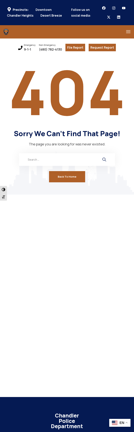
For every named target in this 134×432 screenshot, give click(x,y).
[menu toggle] (125, 31)
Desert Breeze (51, 15)
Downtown (44, 10)
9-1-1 (27, 49)
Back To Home (67, 176)
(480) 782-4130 (50, 49)
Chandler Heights (20, 15)
